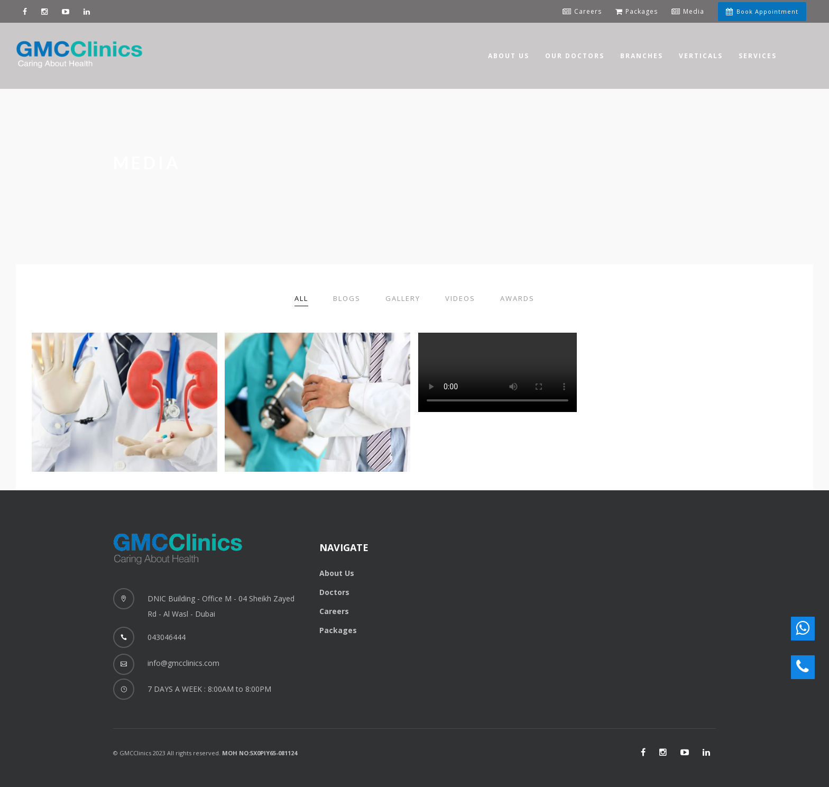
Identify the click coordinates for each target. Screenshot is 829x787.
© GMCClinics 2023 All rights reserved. (205, 753)
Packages (338, 630)
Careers (334, 611)
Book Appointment (762, 11)
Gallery (402, 298)
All (301, 298)
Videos (460, 298)
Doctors (334, 592)
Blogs (347, 298)
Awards (517, 298)
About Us (336, 573)
